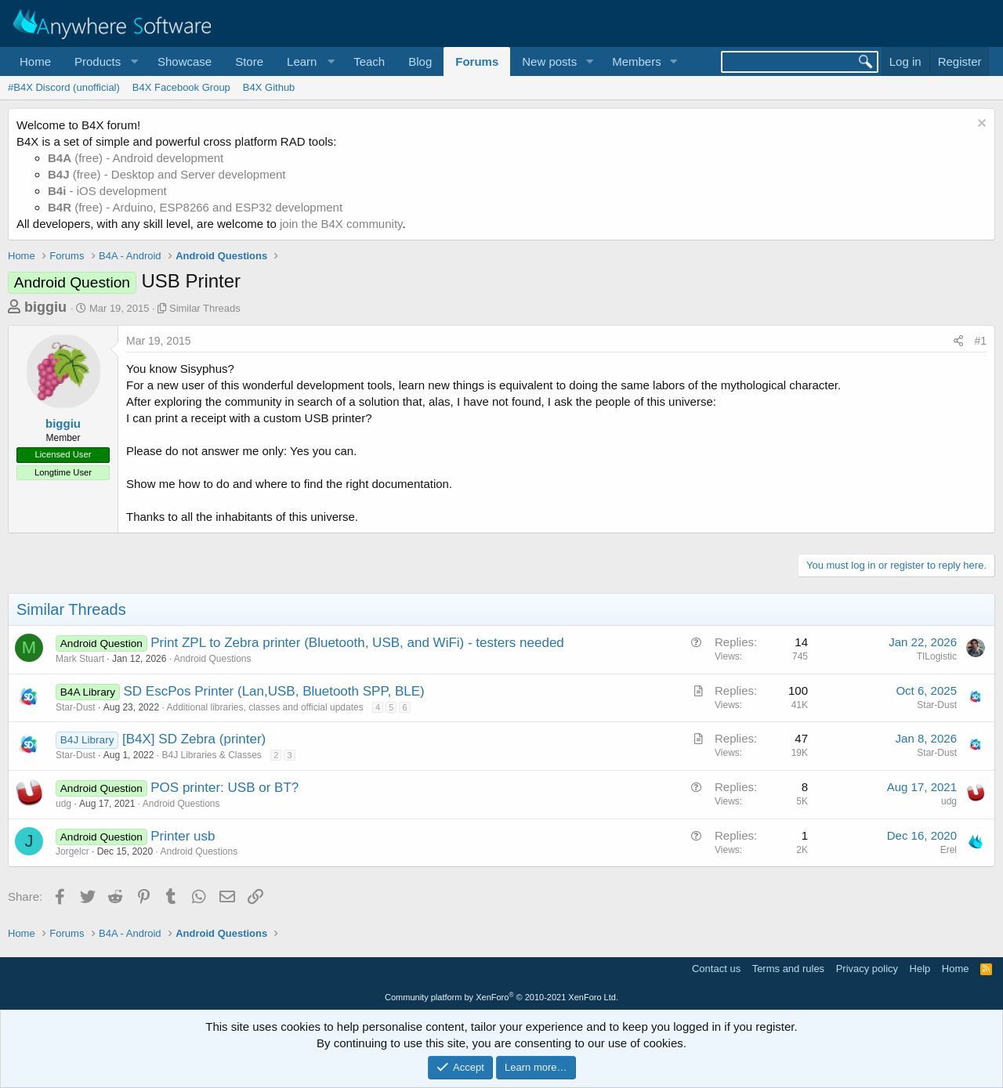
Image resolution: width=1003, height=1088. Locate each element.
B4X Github (269, 87)
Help (920, 968)
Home (35, 61)
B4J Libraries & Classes (211, 755)
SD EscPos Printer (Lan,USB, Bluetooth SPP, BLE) (274, 691)
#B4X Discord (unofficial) (64, 87)
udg (63, 803)
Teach (369, 61)
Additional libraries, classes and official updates (264, 707)
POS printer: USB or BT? (224, 787)
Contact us (716, 968)
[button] (104, 61)
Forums (476, 61)
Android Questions (213, 658)
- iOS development (107, 190)
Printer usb (182, 836)
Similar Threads (205, 308)
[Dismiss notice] (980, 125)
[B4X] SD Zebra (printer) (194, 739)
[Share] (958, 341)
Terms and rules (788, 968)
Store (249, 61)
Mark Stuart (80, 658)
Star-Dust (76, 707)
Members (636, 61)
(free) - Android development (135, 157)
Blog (420, 61)
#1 (980, 340)
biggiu (45, 307)
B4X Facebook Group (181, 87)
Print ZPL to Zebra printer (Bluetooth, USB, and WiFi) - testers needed (357, 642)
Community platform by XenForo (501, 997)
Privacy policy (867, 968)
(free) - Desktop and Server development (167, 174)
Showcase (185, 61)
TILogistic (937, 656)
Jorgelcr (72, 851)
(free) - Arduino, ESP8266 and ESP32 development (195, 207)
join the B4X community (341, 223)
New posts (549, 61)
